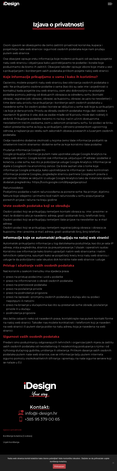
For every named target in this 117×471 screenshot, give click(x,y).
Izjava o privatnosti (12, 429)
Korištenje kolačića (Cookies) (17, 436)
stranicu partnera (68, 174)
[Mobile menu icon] (110, 4)
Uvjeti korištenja (11, 442)
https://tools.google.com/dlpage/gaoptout (59, 182)
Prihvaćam (59, 466)
